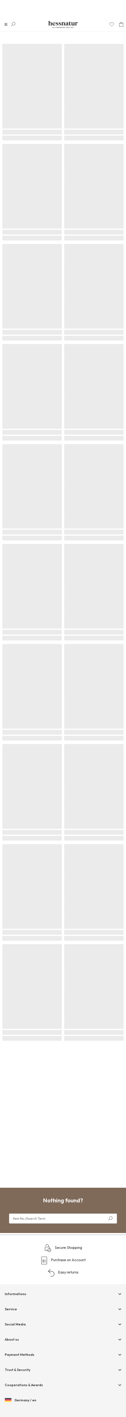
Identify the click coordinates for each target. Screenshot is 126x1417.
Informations (15, 1294)
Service (11, 1309)
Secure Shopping (63, 1248)
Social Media (15, 1324)
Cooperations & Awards (24, 1385)
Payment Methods (19, 1355)
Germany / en (20, 1400)
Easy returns (63, 1273)
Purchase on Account (63, 1260)
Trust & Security (17, 1370)
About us (12, 1339)
